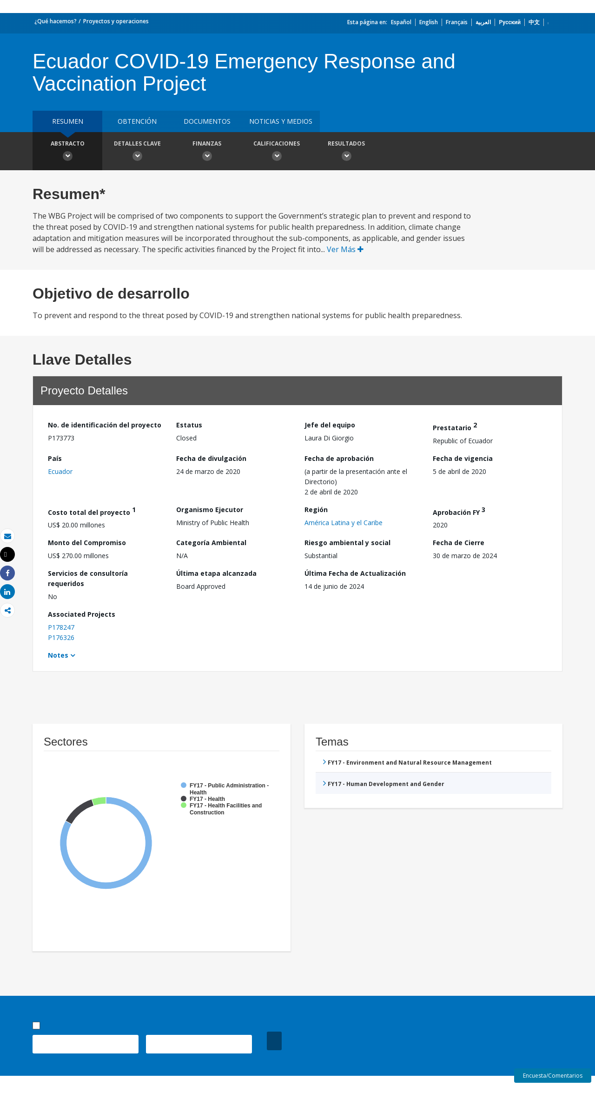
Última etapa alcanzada (216, 573)
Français (457, 22)
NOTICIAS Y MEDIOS (280, 121)
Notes (58, 655)
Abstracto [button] (67, 152)
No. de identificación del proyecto (104, 424)
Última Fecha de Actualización (355, 573)
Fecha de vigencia (463, 458)
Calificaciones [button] (276, 152)
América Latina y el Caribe (343, 522)
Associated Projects (81, 614)
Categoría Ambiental (211, 542)
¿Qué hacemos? (55, 21)
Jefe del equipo (329, 424)
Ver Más (345, 249)
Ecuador (60, 471)
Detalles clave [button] (137, 152)
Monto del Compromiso (87, 542)
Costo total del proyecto (92, 511)
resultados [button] (346, 152)
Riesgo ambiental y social (347, 542)
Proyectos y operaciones (116, 21)
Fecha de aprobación (339, 458)
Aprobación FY (459, 511)
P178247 (61, 627)
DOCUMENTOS (207, 121)
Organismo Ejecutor (209, 509)
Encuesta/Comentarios (552, 1076)
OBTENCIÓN (137, 121)
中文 (534, 22)
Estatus (189, 424)
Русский (510, 22)
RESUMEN (67, 121)
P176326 (61, 637)
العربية (483, 22)
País (55, 458)
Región (316, 509)
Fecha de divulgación (211, 458)
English (428, 22)
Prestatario (455, 426)
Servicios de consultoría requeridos (88, 578)
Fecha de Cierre (458, 542)
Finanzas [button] (206, 152)
